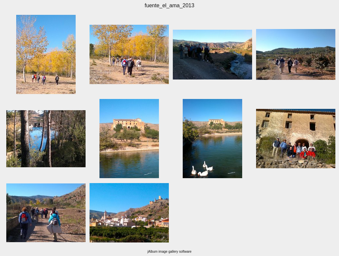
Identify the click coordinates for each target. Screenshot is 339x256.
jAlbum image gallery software (169, 251)
